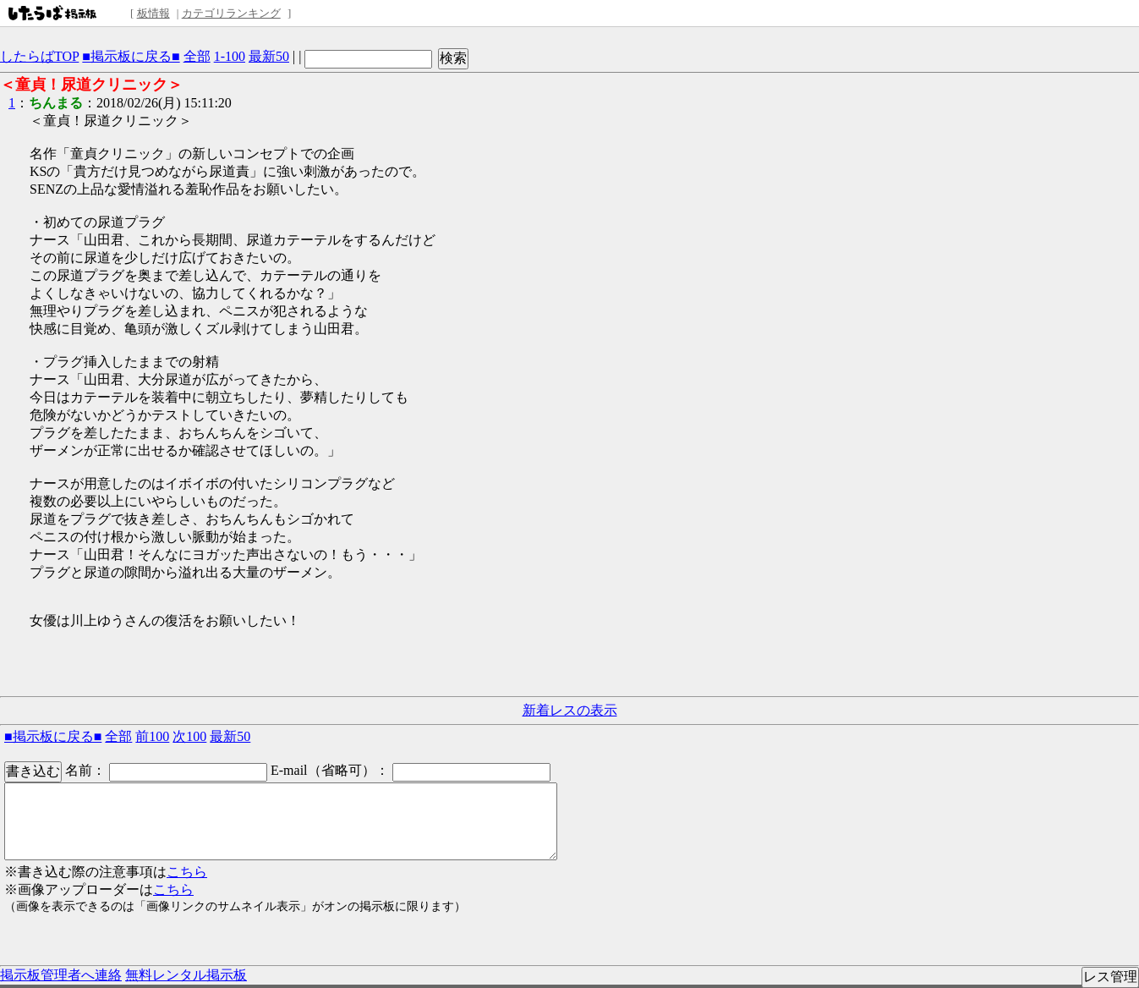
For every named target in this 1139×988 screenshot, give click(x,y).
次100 (189, 736)
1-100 (229, 56)
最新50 (269, 56)
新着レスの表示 (570, 710)
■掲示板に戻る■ (130, 56)
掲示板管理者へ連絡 (61, 975)
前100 (152, 736)
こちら (187, 871)
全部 (197, 56)
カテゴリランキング (231, 13)
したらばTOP (39, 56)
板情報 (153, 13)
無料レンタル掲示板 (186, 975)
